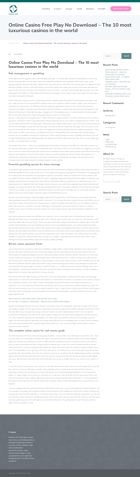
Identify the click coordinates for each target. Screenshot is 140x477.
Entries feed (109, 142)
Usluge (68, 9)
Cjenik (79, 9)
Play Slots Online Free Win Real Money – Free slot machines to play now (117, 88)
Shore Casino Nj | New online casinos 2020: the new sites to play (33, 298)
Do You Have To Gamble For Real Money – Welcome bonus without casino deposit (39, 301)
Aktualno (90, 9)
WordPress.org (110, 147)
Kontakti (101, 9)
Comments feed (111, 144)
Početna (46, 9)
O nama (57, 9)
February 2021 (110, 115)
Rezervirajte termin (120, 9)
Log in (107, 139)
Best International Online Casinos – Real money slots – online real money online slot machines (117, 72)
